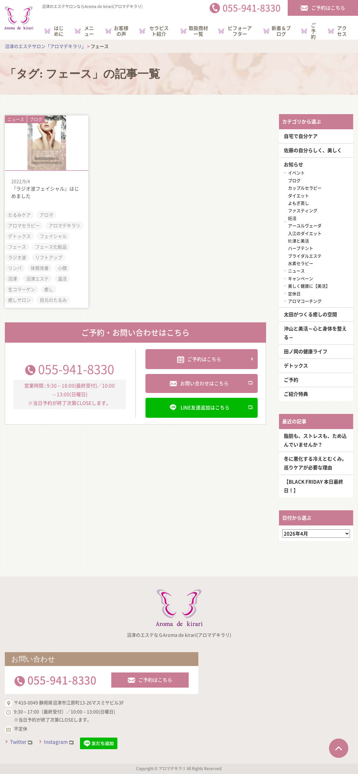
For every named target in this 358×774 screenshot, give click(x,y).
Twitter (18, 741)
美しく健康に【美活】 (309, 286)
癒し (48, 288)
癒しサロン (19, 299)
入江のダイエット (305, 233)
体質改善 (40, 267)
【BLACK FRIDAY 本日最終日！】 (313, 486)
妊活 (292, 218)
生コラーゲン (21, 288)
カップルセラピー (305, 188)
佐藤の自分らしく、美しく (313, 150)
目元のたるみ (53, 299)
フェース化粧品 (51, 246)
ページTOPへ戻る (338, 748)
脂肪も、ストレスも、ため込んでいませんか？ (315, 440)
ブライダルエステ (305, 256)
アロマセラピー (24, 224)
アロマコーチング (305, 301)
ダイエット (298, 195)
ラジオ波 (17, 256)
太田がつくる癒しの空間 (310, 314)
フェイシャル (53, 235)
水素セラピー (300, 263)
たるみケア (19, 214)
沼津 (12, 278)
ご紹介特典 (296, 393)
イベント (296, 173)
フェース (17, 246)
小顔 (62, 267)
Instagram (56, 741)
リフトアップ (48, 256)
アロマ (46, 214)
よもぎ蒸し (298, 203)
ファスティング (302, 210)
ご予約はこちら (155, 679)
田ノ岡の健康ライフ (305, 351)
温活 (62, 278)
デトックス (19, 235)
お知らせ (293, 164)
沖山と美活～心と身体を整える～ (315, 333)
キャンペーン (300, 278)
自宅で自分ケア (301, 136)
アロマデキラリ (64, 224)
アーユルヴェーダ (305, 225)
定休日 (294, 293)
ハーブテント (300, 248)
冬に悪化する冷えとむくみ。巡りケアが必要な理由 (315, 463)
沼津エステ (37, 278)
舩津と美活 (298, 241)
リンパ (15, 267)
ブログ (36, 118)
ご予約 (291, 379)
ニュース (15, 118)
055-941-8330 (76, 367)
